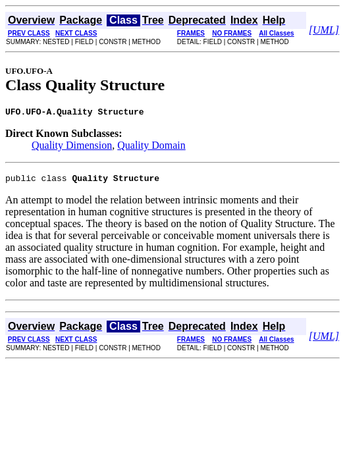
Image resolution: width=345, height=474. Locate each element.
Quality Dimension (72, 147)
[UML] (324, 30)
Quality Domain (151, 147)
